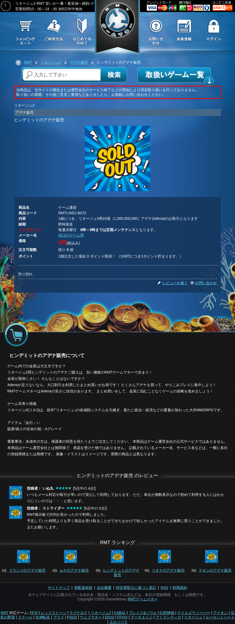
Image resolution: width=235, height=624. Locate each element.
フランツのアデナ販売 (27, 570)
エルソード (118, 622)
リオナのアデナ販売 (168, 570)
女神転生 (43, 617)
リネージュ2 (51, 62)
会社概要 (104, 587)
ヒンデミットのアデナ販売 (121, 572)
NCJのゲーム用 (71, 235)
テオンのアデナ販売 (215, 570)
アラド (58, 617)
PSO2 (72, 617)
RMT (28, 62)
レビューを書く (172, 283)
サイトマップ (59, 587)
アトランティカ (168, 617)
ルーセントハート (220, 617)
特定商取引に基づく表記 (136, 587)
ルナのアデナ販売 (74, 570)
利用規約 (180, 587)
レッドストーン (53, 613)
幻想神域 (167, 613)
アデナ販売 (79, 62)
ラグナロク (78, 613)
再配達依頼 (83, 587)
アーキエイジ (141, 617)
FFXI (34, 613)
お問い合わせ (203, 283)
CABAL (120, 613)
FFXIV (122, 617)
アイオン (220, 613)
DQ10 (109, 617)
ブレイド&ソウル (143, 613)
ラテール (25, 617)
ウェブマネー (91, 617)
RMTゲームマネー (142, 599)
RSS (164, 587)
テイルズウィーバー (193, 613)
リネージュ (193, 617)
